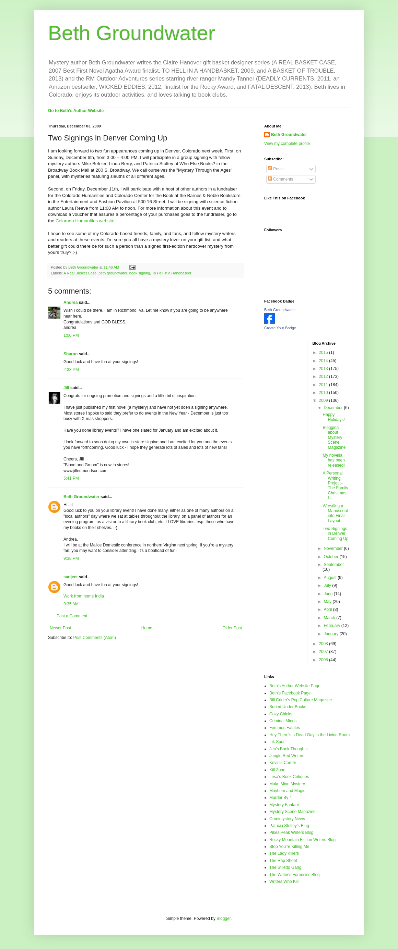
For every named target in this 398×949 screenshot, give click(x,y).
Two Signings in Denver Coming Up (335, 533)
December (334, 407)
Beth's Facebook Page (290, 693)
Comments (280, 179)
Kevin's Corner (282, 762)
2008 (324, 643)
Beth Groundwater (131, 33)
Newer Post (60, 628)
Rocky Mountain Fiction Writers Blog (302, 839)
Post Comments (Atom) (94, 637)
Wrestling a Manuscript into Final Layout (335, 513)
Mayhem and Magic (287, 790)
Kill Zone (277, 769)
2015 (324, 352)
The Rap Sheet (283, 860)
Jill (66, 387)
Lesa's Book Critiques (289, 776)
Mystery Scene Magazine (292, 811)
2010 (324, 392)
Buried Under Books (287, 706)
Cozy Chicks (280, 714)
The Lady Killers (284, 853)
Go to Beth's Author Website (76, 110)
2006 (324, 659)
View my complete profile (287, 143)
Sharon (70, 354)
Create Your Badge (280, 328)
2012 (324, 376)
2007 (324, 651)
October (331, 556)
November (334, 548)
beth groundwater (112, 273)
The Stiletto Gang (285, 867)
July (328, 585)
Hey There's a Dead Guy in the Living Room (309, 734)
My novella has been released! (333, 460)
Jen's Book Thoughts (288, 749)
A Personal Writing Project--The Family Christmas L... (335, 485)
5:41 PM (71, 478)
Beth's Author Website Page (294, 685)
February (332, 625)
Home (146, 628)
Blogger (223, 918)
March (330, 617)
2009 (324, 400)
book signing (139, 273)
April (328, 609)
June (328, 593)
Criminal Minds (282, 720)
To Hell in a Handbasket (171, 273)
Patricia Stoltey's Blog (289, 825)
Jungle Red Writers (286, 755)
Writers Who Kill (283, 881)
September (334, 564)
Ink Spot (276, 741)
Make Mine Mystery (287, 783)
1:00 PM (71, 335)
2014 (324, 360)
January (331, 633)
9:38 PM (71, 558)
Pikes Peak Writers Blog (291, 832)
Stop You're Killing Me (289, 846)
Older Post (232, 628)
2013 (324, 368)
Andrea (70, 302)
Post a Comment (72, 616)
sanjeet (70, 577)
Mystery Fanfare (284, 804)
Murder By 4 (280, 797)
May (328, 601)
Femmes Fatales (284, 727)
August (331, 577)
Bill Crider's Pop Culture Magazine (300, 700)
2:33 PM (71, 369)
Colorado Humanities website (85, 220)
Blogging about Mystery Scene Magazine (334, 437)
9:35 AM (71, 604)
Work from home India (83, 596)
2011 (324, 384)
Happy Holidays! (333, 417)
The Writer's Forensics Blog (294, 874)
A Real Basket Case (79, 273)
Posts (275, 169)
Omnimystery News (287, 818)
